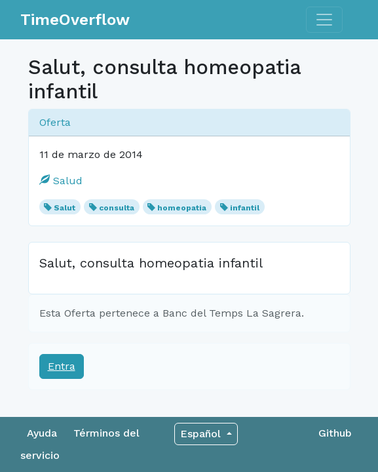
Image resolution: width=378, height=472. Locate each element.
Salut (64, 207)
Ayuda (42, 433)
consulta (116, 207)
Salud (61, 180)
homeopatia (181, 207)
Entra (61, 366)
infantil (244, 207)
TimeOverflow (75, 19)
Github (335, 433)
